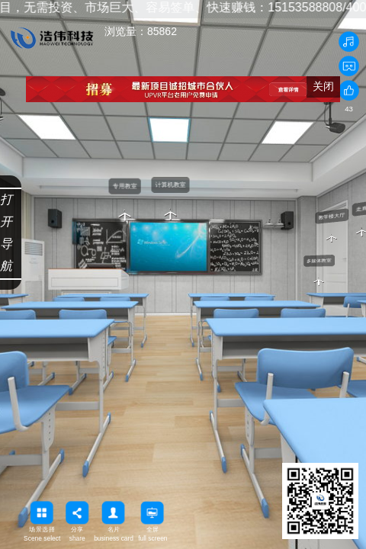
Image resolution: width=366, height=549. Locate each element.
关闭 (323, 86)
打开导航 (6, 232)
